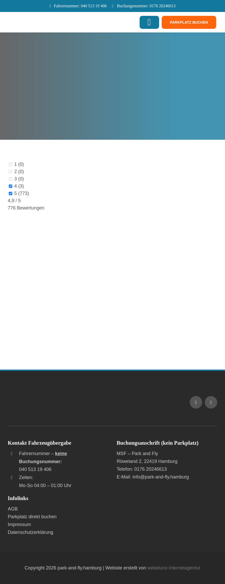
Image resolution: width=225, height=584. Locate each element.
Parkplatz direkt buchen (32, 516)
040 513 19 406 (94, 6)
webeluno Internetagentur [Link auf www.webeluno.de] (173, 567)
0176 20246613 (162, 6)
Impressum (19, 524)
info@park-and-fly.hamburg (161, 477)
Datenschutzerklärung (30, 532)
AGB (13, 508)
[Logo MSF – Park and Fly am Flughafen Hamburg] (53, 394)
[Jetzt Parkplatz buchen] (189, 22)
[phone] (211, 402)
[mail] (196, 402)
